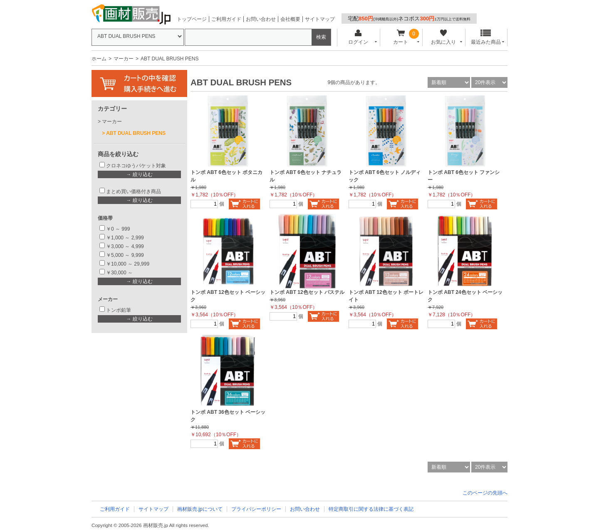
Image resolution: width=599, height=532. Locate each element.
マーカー (124, 59)
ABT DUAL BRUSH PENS (136, 133)
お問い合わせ (261, 19)
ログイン (358, 37)
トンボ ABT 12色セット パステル (307, 292)
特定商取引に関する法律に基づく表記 (371, 509)
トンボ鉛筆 (118, 310)
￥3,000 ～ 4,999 (125, 246)
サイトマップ (320, 19)
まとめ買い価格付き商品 (133, 191)
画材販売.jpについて (200, 509)
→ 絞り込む (139, 174)
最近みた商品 (486, 37)
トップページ (192, 19)
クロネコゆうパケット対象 (136, 166)
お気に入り (443, 37)
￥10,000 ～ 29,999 (127, 264)
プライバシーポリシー (256, 509)
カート (400, 37)
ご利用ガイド (226, 19)
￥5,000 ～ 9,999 (125, 255)
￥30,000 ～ (120, 273)
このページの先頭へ (485, 493)
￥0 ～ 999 (118, 229)
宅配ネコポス (409, 18)
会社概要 (290, 19)
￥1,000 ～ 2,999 (125, 238)
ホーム (99, 59)
